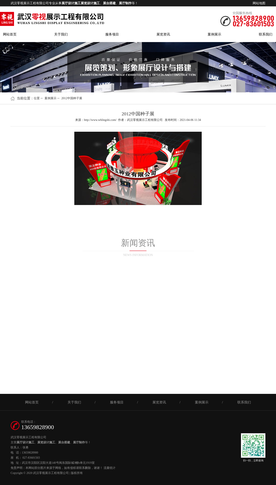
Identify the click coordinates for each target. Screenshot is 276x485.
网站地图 (259, 3)
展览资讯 (163, 34)
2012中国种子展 (71, 98)
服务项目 (112, 34)
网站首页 (10, 34)
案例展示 (214, 34)
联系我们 (265, 34)
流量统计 (109, 467)
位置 (37, 98)
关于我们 (61, 34)
